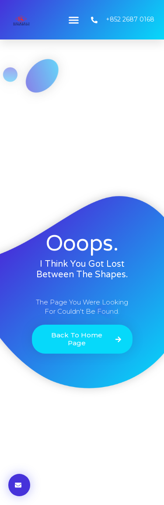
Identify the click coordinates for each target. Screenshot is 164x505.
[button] (73, 19)
